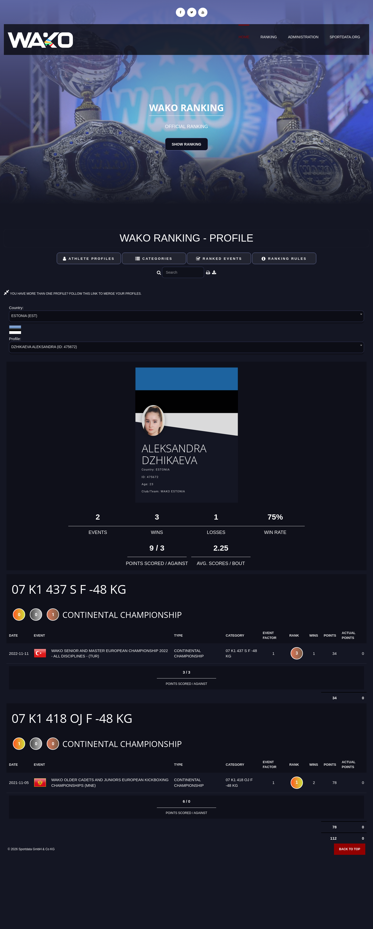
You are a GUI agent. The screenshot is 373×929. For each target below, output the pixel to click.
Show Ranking (186, 144)
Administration (303, 37)
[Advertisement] (187, 892)
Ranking (269, 37)
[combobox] (186, 317)
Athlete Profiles (88, 259)
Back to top (349, 852)
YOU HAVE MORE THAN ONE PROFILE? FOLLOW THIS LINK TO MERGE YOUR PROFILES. (72, 293)
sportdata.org (345, 37)
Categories (154, 259)
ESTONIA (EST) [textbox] (24, 316)
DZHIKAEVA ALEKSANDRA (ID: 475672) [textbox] (44, 347)
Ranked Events (219, 259)
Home (243, 37)
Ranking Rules (284, 259)
